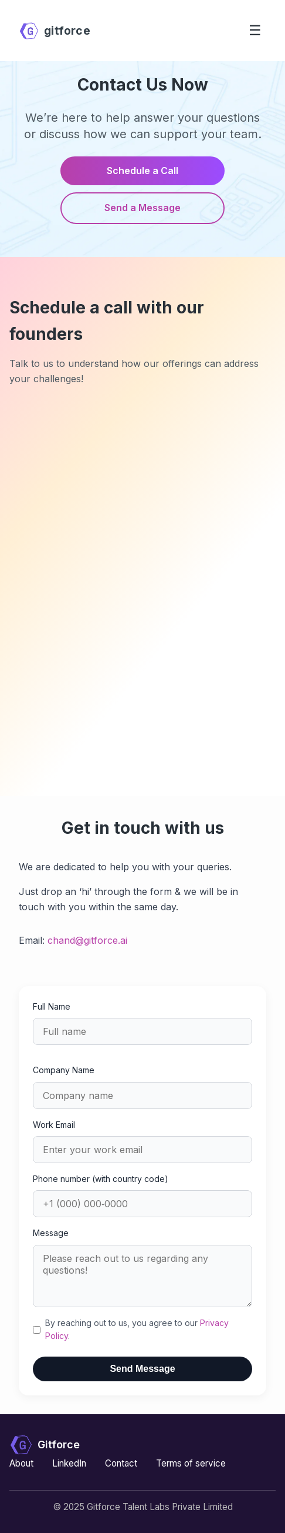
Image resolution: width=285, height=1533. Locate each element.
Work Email (54, 1125)
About (21, 1463)
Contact (121, 1463)
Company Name (63, 1070)
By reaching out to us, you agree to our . (137, 1329)
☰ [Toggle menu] (255, 30)
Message (51, 1233)
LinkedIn (69, 1463)
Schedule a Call (142, 170)
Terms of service (191, 1463)
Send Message (142, 1369)
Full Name (51, 1006)
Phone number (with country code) (100, 1179)
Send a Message (142, 207)
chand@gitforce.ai (87, 940)
